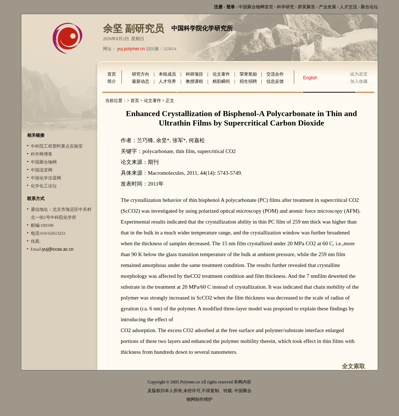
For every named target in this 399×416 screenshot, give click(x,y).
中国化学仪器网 (46, 178)
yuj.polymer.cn (131, 48)
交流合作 (275, 74)
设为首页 (359, 74)
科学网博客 (41, 154)
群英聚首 (306, 6)
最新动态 (140, 81)
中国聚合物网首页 (256, 6)
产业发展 (327, 6)
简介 (111, 81)
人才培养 (167, 81)
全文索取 (353, 366)
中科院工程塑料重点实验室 (57, 146)
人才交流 (348, 6)
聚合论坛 (369, 6)
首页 (111, 74)
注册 (218, 6)
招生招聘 (248, 81)
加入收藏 (359, 81)
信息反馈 (275, 81)
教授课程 (194, 81)
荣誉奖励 (248, 74)
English (310, 77)
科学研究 (285, 6)
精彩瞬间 (221, 81)
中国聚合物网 (44, 162)
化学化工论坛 (44, 185)
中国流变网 (41, 170)
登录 (230, 6)
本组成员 (167, 74)
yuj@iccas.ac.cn (58, 249)
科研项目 (194, 74)
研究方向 (140, 74)
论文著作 (221, 74)
